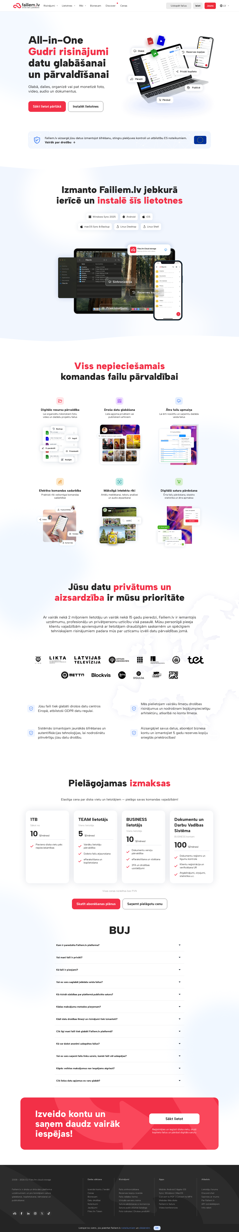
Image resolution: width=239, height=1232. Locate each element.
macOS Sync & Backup (95, 227)
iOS (146, 217)
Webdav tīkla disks (168, 1201)
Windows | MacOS (174, 1194)
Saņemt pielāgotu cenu (144, 904)
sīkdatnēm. (145, 1228)
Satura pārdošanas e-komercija (134, 1205)
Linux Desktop (126, 227)
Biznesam (95, 5)
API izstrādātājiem (211, 1205)
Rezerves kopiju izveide (130, 1194)
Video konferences (168, 1208)
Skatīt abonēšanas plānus (96, 904)
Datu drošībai (94, 1201)
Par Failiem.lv (208, 1201)
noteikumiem (128, 1228)
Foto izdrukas (125, 1212)
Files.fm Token (95, 1212)
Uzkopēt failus (179, 5)
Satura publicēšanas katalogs (133, 1208)
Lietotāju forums (210, 1190)
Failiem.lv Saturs (167, 1205)
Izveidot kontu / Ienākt (99, 1190)
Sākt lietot (174, 1119)
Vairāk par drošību (58, 143)
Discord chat (208, 1194)
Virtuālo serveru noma (130, 1201)
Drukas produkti (142, 1212)
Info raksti (206, 1208)
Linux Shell (151, 227)
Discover (111, 5)
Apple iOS (181, 1190)
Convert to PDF (166, 1197)
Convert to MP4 (184, 1197)
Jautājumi (92, 1208)
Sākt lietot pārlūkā (47, 106)
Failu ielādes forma (128, 1197)
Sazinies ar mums (210, 1197)
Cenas (91, 1194)
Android (129, 217)
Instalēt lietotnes (86, 106)
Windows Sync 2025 (102, 217)
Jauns (210, 5)
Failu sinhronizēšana (129, 1190)
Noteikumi (93, 1205)
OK (157, 1228)
